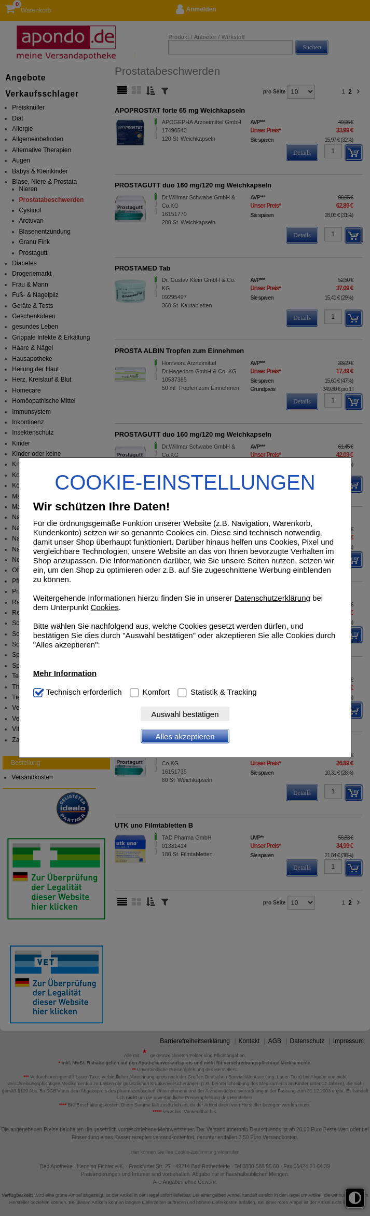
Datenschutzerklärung (272, 597)
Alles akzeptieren (184, 736)
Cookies (105, 607)
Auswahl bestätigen (184, 714)
